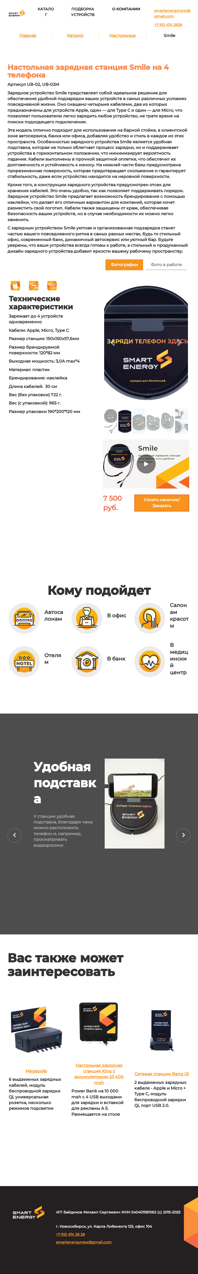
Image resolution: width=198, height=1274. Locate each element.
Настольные (122, 35)
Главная (27, 35)
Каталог (75, 35)
